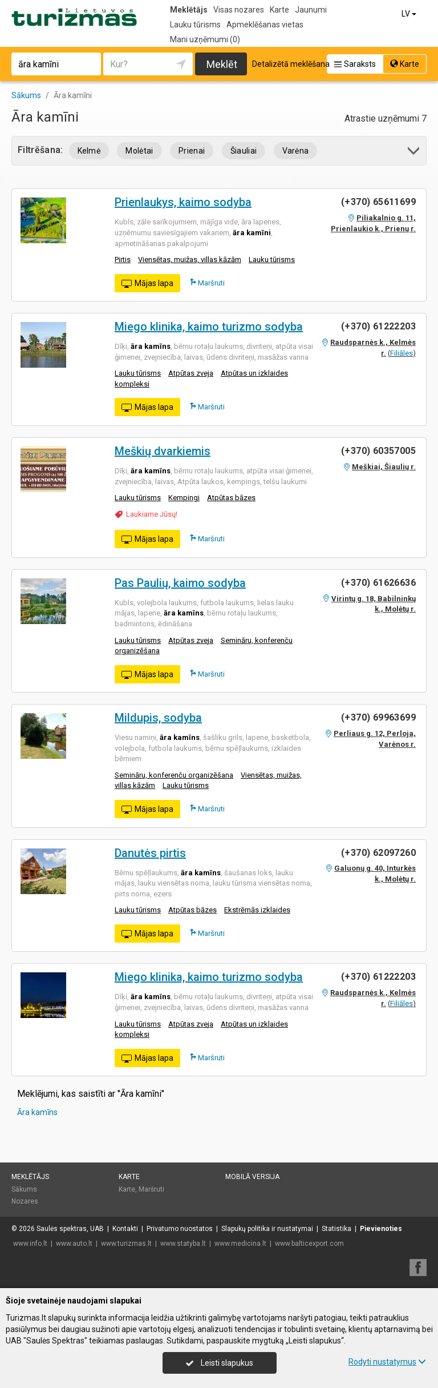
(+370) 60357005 (378, 450)
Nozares (24, 1201)
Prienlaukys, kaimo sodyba (183, 202)
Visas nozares (238, 9)
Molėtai (139, 150)
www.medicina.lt (240, 1244)
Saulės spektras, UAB (70, 1229)
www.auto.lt (74, 1244)
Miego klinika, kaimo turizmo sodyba (209, 326)
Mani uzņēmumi (205, 39)
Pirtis (123, 259)
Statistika (336, 1229)
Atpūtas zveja (190, 373)
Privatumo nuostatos (180, 1229)
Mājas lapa (147, 284)
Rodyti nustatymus (387, 1361)
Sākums (24, 1189)
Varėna (295, 150)
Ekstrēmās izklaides (257, 910)
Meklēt (221, 64)
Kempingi (184, 497)
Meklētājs (189, 9)
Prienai (192, 150)
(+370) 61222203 (378, 326)
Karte (279, 9)
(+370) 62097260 (378, 852)
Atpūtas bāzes (231, 497)
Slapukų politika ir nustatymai (267, 1229)
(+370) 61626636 (378, 582)
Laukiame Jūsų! (151, 514)
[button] (414, 152)
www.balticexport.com (309, 1244)
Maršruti (207, 282)
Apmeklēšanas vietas (264, 24)
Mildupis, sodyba (158, 718)
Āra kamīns (37, 1112)
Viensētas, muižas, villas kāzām (189, 259)
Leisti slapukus (219, 1362)
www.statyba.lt (183, 1244)
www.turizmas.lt (126, 1244)
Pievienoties (381, 1229)
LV (410, 13)
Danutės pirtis (150, 853)
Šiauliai (243, 150)
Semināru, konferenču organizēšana (174, 775)
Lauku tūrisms (195, 24)
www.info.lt (30, 1244)
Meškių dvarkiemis (162, 451)
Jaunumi (311, 9)
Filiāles (401, 353)
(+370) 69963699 (378, 717)
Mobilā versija (252, 1177)
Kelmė (89, 150)
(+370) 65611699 (378, 201)
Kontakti (125, 1229)
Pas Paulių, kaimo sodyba (180, 583)
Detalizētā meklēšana (291, 64)
